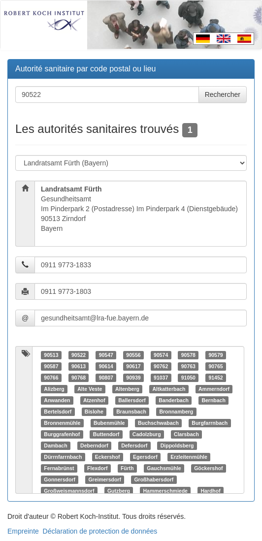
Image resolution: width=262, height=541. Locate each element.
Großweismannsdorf (69, 491)
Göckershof (208, 468)
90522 (78, 355)
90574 (161, 355)
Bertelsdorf (57, 411)
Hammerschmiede (165, 491)
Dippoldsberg (177, 445)
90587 (51, 366)
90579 (215, 355)
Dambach (55, 445)
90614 (106, 366)
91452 (215, 378)
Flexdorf (97, 468)
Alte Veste (89, 389)
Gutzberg (118, 491)
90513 (51, 355)
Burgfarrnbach (210, 423)
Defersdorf (134, 445)
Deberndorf (94, 445)
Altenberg (127, 389)
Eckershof (107, 457)
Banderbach (174, 400)
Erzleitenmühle (188, 457)
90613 (78, 366)
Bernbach (213, 400)
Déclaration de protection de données (100, 531)
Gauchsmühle (164, 468)
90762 (161, 366)
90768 (78, 378)
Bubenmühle (109, 423)
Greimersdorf (104, 479)
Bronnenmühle (62, 423)
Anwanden (57, 400)
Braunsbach (131, 411)
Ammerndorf (213, 389)
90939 (133, 378)
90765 (215, 366)
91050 (188, 378)
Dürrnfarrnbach (63, 457)
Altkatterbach (168, 389)
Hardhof (210, 491)
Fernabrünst (59, 468)
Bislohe (94, 411)
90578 (188, 355)
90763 (188, 366)
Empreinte (23, 531)
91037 (161, 378)
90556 (133, 355)
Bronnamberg (176, 411)
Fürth (127, 468)
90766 (51, 378)
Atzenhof (94, 400)
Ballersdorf (131, 400)
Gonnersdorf (59, 479)
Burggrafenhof (62, 434)
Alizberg (54, 389)
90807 (106, 378)
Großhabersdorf (153, 479)
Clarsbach (186, 434)
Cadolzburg (146, 434)
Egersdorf (145, 457)
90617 (133, 366)
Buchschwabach (158, 423)
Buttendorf (106, 434)
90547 (106, 355)
